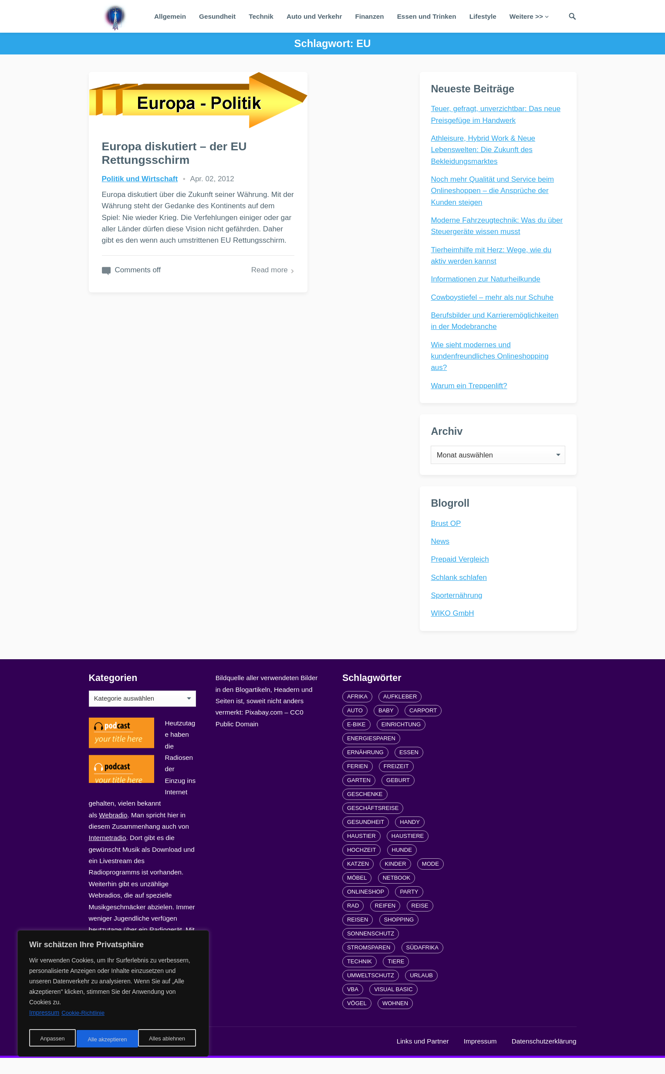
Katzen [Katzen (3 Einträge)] (358, 880)
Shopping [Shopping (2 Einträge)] (399, 935)
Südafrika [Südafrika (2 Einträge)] (422, 963)
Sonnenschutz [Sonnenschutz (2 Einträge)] (370, 949)
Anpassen (50, 1039)
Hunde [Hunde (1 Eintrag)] (402, 866)
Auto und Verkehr (314, 16)
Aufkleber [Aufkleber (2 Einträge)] (400, 712)
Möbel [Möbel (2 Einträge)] (357, 894)
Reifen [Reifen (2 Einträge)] (385, 921)
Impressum (480, 1057)
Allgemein (170, 16)
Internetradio (107, 853)
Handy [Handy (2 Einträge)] (410, 838)
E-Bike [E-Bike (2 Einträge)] (356, 740)
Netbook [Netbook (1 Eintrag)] (397, 894)
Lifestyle (482, 16)
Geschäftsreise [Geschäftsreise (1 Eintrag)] (372, 824)
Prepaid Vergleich (462, 572)
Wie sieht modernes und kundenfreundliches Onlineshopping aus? (491, 358)
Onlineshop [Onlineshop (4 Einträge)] (365, 908)
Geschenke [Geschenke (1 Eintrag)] (365, 810)
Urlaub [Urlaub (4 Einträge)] (421, 991)
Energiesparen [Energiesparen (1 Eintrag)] (371, 754)
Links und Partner (423, 1057)
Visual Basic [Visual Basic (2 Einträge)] (393, 1005)
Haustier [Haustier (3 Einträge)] (361, 852)
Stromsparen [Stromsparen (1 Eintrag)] (368, 963)
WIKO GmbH (454, 626)
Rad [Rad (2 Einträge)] (353, 921)
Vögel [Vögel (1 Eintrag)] (357, 1019)
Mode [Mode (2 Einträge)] (430, 880)
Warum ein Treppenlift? (471, 387)
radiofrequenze (176, 1057)
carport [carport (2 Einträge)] (423, 726)
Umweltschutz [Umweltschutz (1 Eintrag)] (370, 991)
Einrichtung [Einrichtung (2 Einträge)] (401, 740)
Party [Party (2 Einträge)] (409, 908)
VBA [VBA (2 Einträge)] (352, 1005)
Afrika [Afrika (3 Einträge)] (357, 712)
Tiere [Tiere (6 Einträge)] (396, 977)
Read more (202, 323)
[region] (113, 996)
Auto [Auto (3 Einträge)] (355, 726)
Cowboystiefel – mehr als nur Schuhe (494, 299)
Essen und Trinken (426, 16)
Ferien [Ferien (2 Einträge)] (357, 782)
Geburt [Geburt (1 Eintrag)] (398, 796)
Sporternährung (458, 608)
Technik (261, 16)
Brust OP (448, 536)
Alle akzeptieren (167, 1039)
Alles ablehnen (105, 1039)
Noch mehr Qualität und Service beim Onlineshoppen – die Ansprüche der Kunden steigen (494, 192)
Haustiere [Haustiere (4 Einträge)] (408, 852)
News (442, 554)
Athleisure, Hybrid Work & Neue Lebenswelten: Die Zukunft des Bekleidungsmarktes (485, 151)
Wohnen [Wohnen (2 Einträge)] (395, 1019)
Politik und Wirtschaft (140, 175)
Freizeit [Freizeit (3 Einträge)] (396, 782)
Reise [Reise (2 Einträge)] (420, 921)
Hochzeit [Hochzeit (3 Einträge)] (361, 866)
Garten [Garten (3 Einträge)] (359, 796)
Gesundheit (217, 16)
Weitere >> (526, 16)
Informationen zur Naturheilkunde (487, 281)
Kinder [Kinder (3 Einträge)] (395, 880)
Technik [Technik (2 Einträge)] (359, 977)
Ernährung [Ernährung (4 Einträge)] (365, 768)
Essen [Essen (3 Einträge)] (409, 768)
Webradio (113, 831)
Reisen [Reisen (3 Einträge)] (357, 935)
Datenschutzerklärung (544, 1057)
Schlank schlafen (461, 590)
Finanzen (369, 16)
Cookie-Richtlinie (84, 1017)
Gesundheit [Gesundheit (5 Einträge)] (365, 838)
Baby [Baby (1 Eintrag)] (386, 726)
